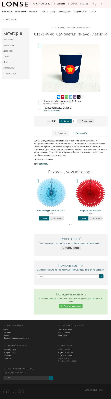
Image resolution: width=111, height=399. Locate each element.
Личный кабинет (9, 350)
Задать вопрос (70, 248)
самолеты (43, 164)
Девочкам (34, 12)
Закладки (7, 355)
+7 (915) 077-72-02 (65, 355)
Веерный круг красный (90, 210)
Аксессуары (65, 12)
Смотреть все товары (51, 110)
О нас (83, 4)
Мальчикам (21, 12)
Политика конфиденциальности (16, 338)
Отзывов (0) (79, 133)
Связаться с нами (65, 329)
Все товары (7, 12)
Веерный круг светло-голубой (51, 210)
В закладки (85, 121)
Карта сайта (62, 335)
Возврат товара (64, 332)
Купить (65, 121)
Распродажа (9, 19)
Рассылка (7, 358)
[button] (94, 4)
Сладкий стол (80, 12)
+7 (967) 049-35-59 (65, 353)
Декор (53, 12)
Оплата (72, 4)
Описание (60, 133)
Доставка (59, 4)
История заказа (9, 353)
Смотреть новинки (71, 306)
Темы (44, 12)
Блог (92, 12)
